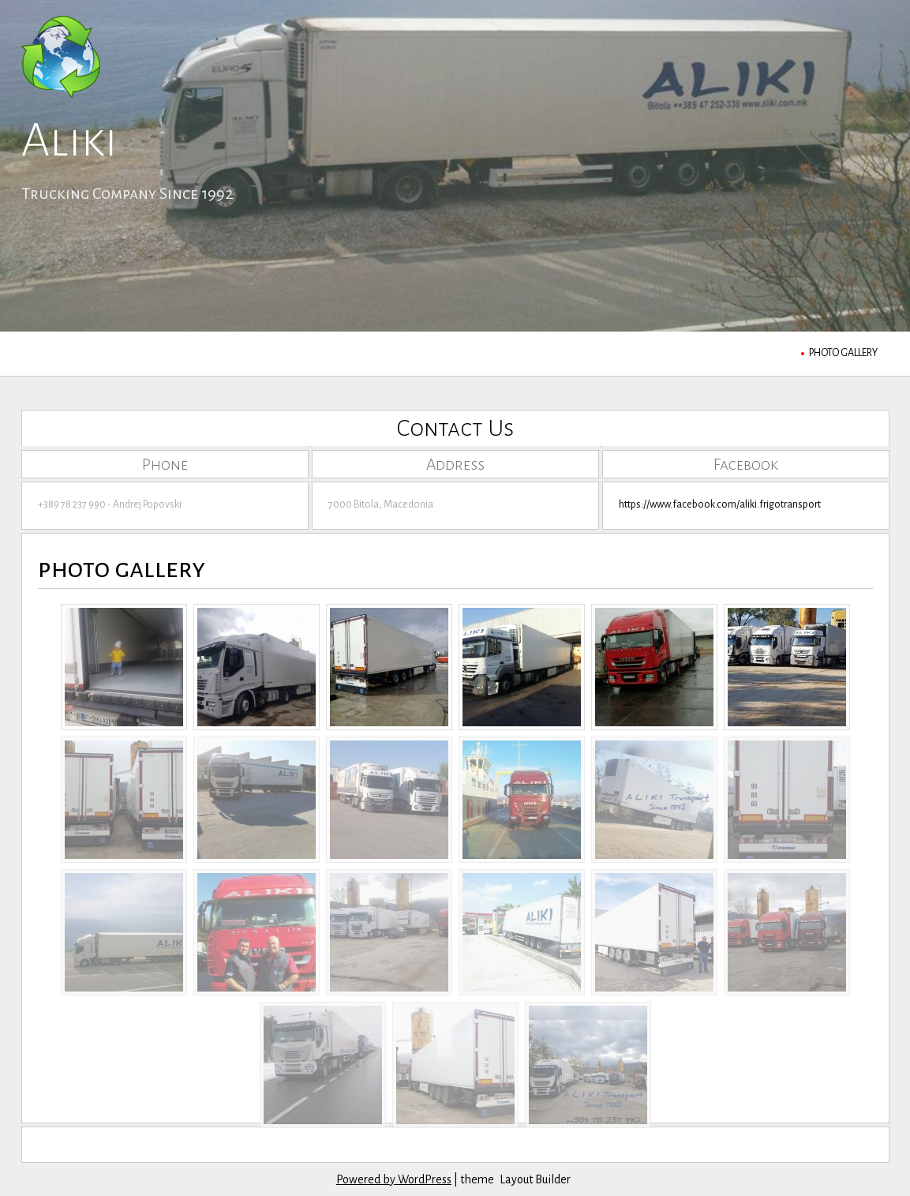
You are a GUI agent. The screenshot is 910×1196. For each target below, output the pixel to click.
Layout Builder (535, 1179)
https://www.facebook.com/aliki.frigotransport (720, 504)
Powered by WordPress (393, 1179)
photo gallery (843, 352)
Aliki (69, 140)
